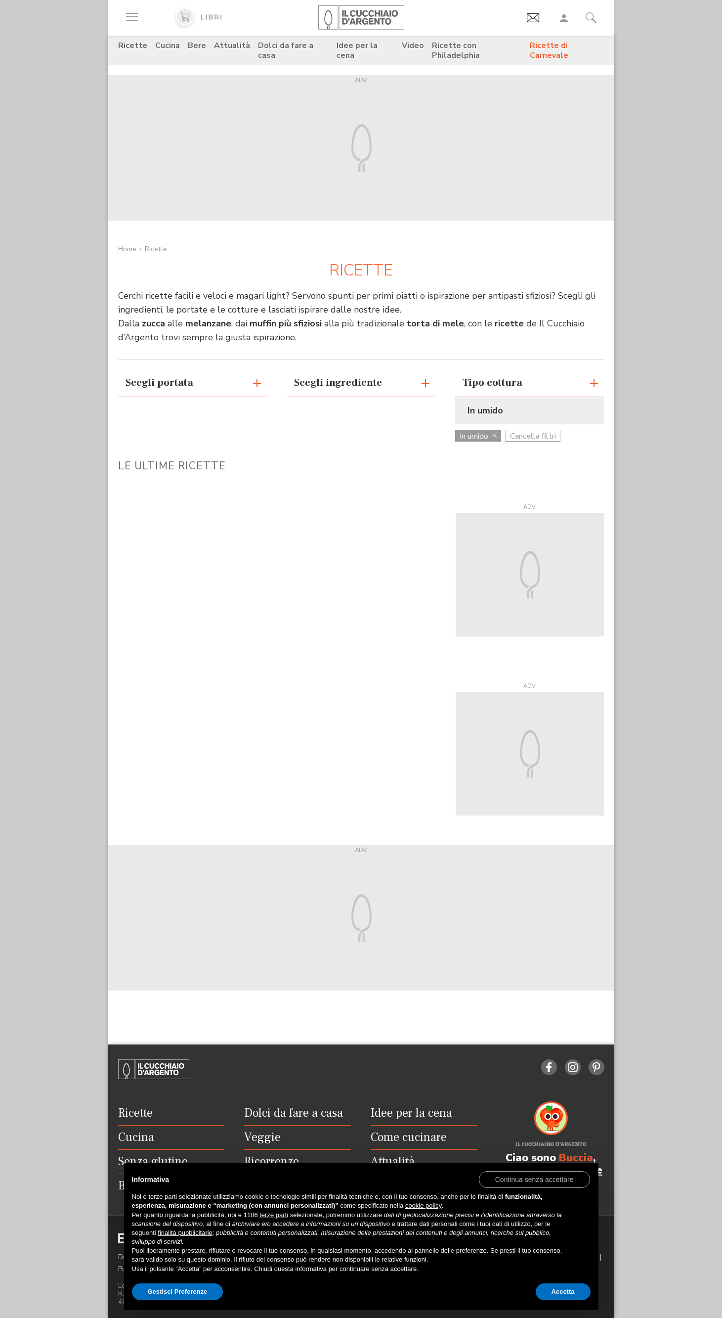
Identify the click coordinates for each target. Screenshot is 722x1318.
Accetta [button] (563, 1291)
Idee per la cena (357, 50)
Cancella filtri (533, 436)
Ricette (132, 45)
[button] (534, 1179)
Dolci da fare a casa (285, 50)
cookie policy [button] (423, 1205)
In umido (478, 436)
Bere (197, 45)
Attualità (232, 45)
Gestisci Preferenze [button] (178, 1291)
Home (127, 249)
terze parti (273, 1215)
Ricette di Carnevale (549, 50)
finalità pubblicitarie (185, 1232)
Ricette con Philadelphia (456, 50)
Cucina (167, 45)
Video (413, 45)
